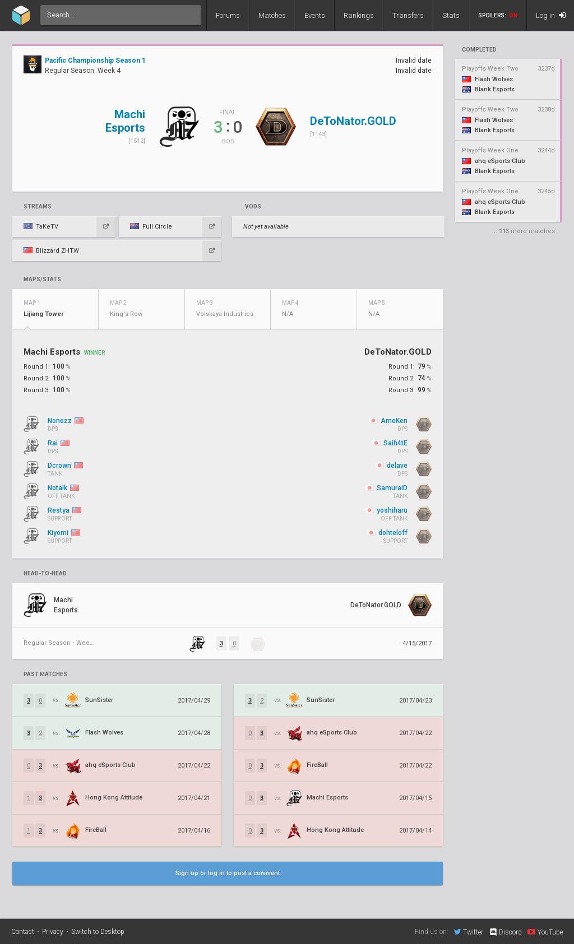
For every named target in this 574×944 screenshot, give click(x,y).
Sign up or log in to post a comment (227, 873)
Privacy (52, 931)
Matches (272, 15)
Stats (451, 15)
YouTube (545, 932)
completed (479, 50)
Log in (551, 15)
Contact (22, 931)
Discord (505, 932)
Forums (228, 15)
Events (314, 15)
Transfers (408, 15)
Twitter (468, 932)
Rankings (359, 15)
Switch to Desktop (97, 931)
